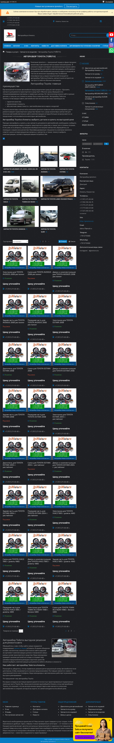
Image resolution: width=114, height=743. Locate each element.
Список (72, 241)
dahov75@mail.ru (86, 228)
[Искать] (108, 35)
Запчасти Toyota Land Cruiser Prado (57, 199)
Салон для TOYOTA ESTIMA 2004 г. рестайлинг (39, 464)
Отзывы (85, 117)
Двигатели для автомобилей (71, 706)
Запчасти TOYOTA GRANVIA (14, 229)
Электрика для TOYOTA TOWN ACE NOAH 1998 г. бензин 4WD (38, 609)
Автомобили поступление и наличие (84, 46)
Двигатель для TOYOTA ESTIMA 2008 (13, 369)
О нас (26, 46)
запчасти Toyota (20, 648)
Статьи (105, 46)
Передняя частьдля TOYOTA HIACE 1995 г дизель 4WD (12, 609)
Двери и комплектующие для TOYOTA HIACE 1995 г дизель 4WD (39, 561)
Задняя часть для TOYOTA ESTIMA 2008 (14, 415)
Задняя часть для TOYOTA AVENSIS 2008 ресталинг (14, 321)
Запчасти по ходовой (93, 77)
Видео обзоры (88, 125)
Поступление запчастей (14, 715)
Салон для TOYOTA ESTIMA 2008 (39, 369)
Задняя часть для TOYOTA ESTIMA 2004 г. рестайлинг (14, 513)
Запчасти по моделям (28, 52)
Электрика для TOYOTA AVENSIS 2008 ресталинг (13, 273)
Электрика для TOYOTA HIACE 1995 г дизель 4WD (64, 512)
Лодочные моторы (95, 709)
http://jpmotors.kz (87, 221)
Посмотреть (71, 6)
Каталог (16, 46)
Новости (45, 46)
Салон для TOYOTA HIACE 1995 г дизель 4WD (13, 560)
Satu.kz (67, 739)
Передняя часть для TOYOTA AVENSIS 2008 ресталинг (37, 322)
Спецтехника (90, 103)
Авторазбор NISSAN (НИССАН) (96, 93)
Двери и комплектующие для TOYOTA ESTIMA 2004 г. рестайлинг (64, 465)
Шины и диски (65, 715)
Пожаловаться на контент (64, 741)
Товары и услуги (12, 52)
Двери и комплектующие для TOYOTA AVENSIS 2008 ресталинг (64, 274)
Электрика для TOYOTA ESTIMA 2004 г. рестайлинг (63, 416)
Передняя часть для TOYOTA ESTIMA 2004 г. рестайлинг (38, 513)
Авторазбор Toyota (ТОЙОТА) (96, 90)
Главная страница (12, 706)
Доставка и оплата (59, 46)
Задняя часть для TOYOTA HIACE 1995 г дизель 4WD (64, 560)
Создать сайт (5, 1)
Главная (7, 46)
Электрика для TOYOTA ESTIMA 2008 (63, 321)
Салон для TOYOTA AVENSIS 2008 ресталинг (39, 273)
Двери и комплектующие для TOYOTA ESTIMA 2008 (64, 369)
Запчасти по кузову (92, 74)
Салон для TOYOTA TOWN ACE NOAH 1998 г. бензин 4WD (63, 609)
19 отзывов (109, 1)
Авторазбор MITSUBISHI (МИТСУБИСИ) (94, 86)
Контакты (35, 46)
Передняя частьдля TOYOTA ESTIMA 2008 (37, 415)
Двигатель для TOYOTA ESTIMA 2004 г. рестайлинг (13, 465)
